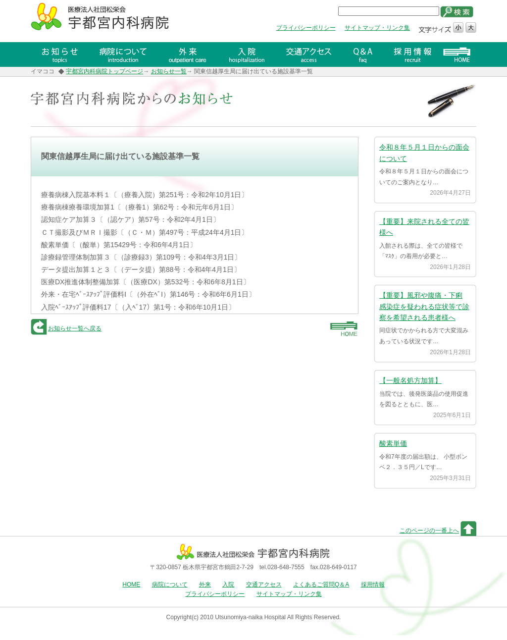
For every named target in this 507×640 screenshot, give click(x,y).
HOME (459, 54)
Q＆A (365, 54)
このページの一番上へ (429, 530)
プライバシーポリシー (306, 27)
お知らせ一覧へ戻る (74, 328)
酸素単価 (393, 443)
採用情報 (414, 54)
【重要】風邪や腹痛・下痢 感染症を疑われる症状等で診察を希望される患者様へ (424, 306)
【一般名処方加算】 (410, 380)
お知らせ (60, 54)
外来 (188, 54)
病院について (124, 54)
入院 (246, 54)
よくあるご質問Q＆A (321, 584)
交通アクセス (310, 54)
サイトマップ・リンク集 (377, 27)
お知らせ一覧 (169, 71)
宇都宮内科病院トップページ (104, 71)
